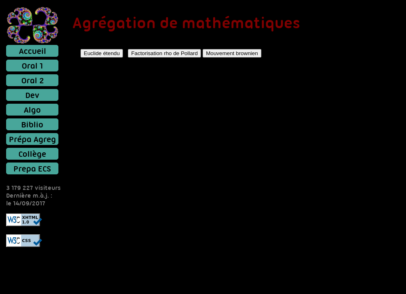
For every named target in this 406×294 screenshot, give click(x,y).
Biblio (32, 124)
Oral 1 (32, 65)
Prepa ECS (32, 168)
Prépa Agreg (32, 139)
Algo (32, 110)
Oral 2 (32, 80)
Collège (32, 154)
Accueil (32, 51)
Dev (32, 95)
